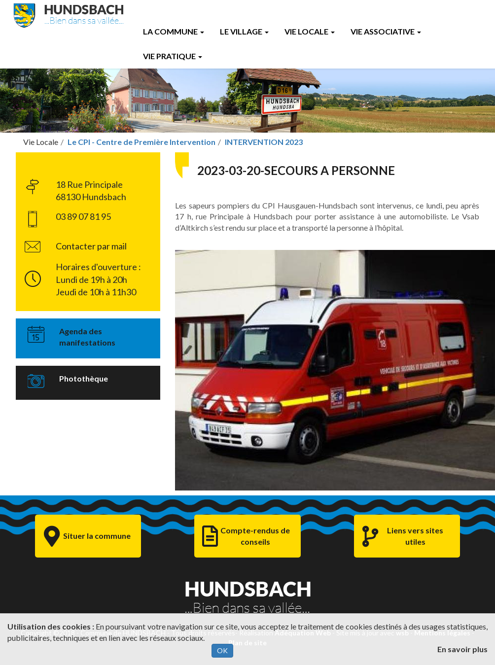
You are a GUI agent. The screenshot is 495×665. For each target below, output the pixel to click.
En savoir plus (462, 649)
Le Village (244, 31)
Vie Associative (386, 31)
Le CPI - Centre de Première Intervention (141, 141)
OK (222, 650)
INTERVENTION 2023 (264, 141)
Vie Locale (309, 31)
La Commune (173, 31)
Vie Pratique (172, 56)
